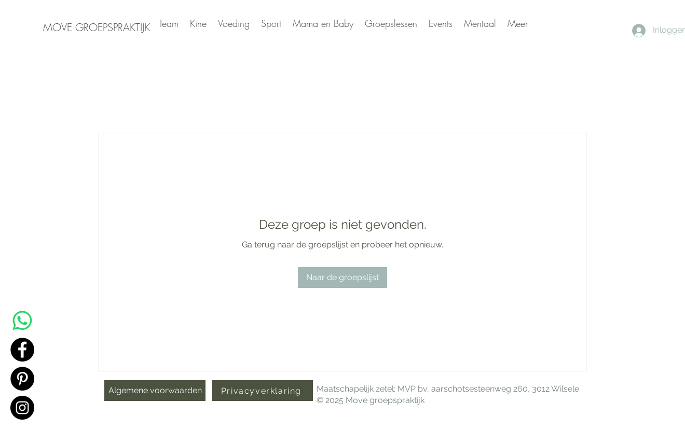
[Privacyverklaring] (262, 390)
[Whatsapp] (22, 320)
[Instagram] (22, 408)
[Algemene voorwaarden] (155, 390)
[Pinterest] (22, 379)
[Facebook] (22, 350)
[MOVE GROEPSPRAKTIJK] (96, 27)
